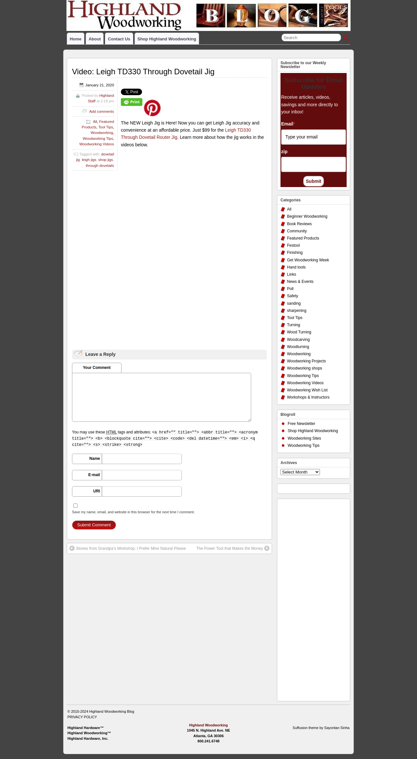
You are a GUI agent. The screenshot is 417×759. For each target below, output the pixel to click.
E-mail (94, 475)
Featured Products (303, 238)
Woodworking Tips (98, 138)
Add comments (101, 111)
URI (96, 491)
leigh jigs (89, 160)
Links (291, 274)
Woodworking (102, 133)
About (95, 38)
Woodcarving (298, 339)
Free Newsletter (301, 423)
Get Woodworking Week (308, 260)
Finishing (295, 252)
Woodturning (298, 346)
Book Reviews (299, 224)
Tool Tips (105, 127)
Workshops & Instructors (308, 397)
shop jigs (105, 160)
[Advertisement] (306, 598)
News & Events (300, 281)
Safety (292, 296)
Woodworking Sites (304, 438)
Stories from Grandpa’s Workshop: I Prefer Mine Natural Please (127, 548)
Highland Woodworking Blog (111, 711)
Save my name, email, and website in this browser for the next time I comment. (133, 512)
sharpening (296, 310)
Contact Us (119, 38)
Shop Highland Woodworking (166, 38)
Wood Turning (299, 332)
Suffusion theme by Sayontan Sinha (321, 728)
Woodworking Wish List (307, 390)
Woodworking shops (304, 368)
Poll (290, 288)
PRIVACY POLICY (82, 717)
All (95, 122)
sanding (294, 303)
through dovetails (100, 166)
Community (297, 231)
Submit (313, 181)
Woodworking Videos (96, 144)
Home (75, 38)
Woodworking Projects (306, 361)
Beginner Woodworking (307, 216)
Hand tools (296, 267)
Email (288, 123)
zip (284, 151)
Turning (293, 325)
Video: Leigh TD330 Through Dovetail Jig (143, 71)
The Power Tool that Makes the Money (232, 548)
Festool (293, 245)
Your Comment (96, 367)
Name (94, 458)
